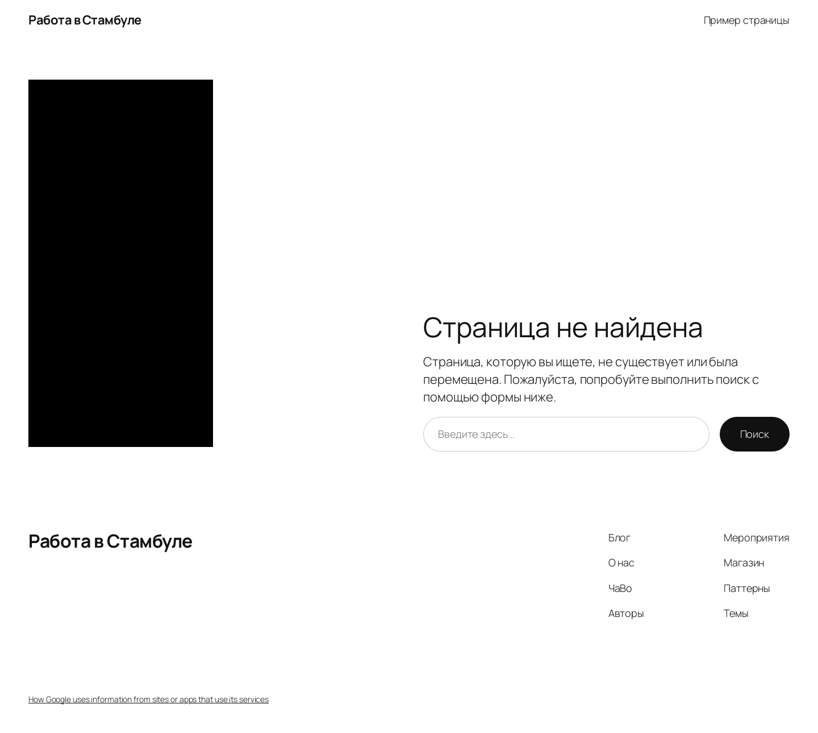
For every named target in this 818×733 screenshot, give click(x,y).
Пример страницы (747, 20)
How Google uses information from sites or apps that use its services (148, 699)
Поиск (755, 434)
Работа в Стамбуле (84, 19)
